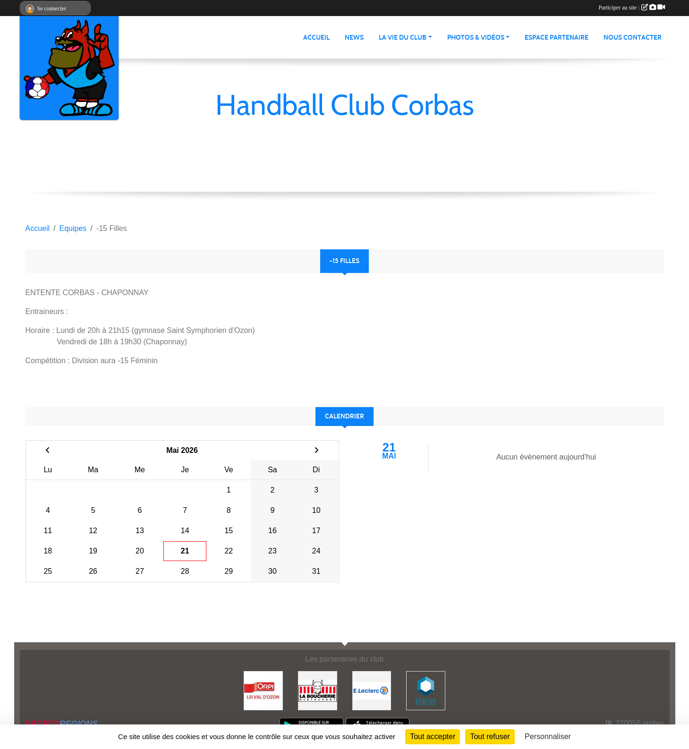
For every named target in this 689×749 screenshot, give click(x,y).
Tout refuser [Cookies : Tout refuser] (490, 736)
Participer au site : (632, 7)
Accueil (316, 38)
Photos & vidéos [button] (475, 38)
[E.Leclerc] (371, 690)
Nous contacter (633, 38)
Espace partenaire (556, 38)
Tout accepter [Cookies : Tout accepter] (432, 736)
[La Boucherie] (317, 690)
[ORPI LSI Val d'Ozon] (263, 690)
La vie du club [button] (402, 38)
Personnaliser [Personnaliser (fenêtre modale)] (548, 736)
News (354, 38)
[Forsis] (425, 690)
